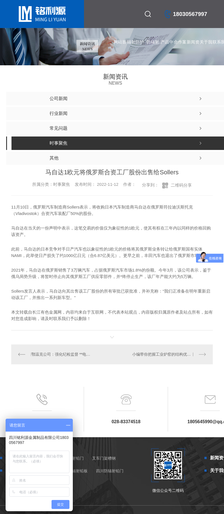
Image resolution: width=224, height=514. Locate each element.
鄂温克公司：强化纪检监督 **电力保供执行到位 (61, 354)
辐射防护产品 (135, 48)
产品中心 (167, 48)
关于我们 (206, 48)
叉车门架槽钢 (104, 458)
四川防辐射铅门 (109, 471)
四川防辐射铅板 (74, 471)
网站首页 (120, 48)
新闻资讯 (193, 48)
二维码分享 (181, 185)
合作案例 (180, 48)
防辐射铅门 (152, 48)
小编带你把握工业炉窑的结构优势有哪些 (167, 354)
